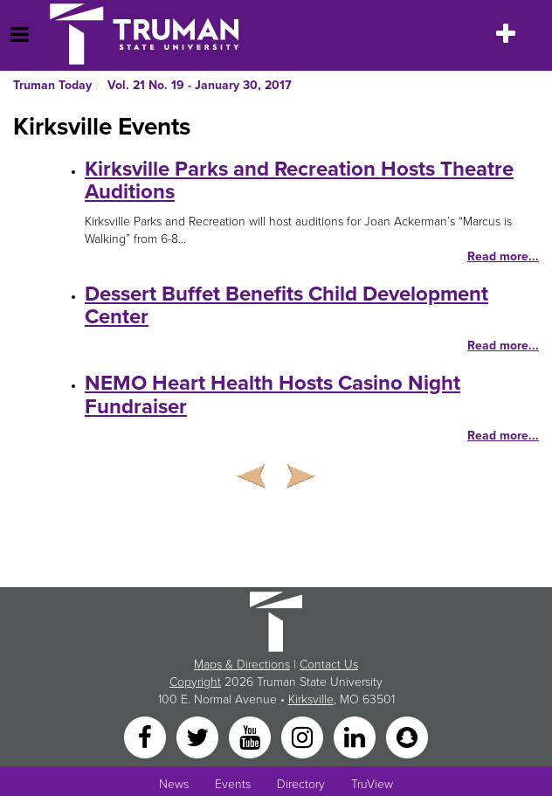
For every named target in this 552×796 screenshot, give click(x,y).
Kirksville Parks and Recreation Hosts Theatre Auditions (299, 180)
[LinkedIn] (356, 736)
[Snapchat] (407, 736)
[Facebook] (147, 736)
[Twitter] (199, 736)
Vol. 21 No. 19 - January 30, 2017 (199, 85)
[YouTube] (251, 736)
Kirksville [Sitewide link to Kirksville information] (311, 699)
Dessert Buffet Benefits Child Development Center (286, 305)
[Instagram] (304, 736)
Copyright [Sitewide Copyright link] (195, 682)
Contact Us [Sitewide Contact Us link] (329, 664)
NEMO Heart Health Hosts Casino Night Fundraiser (272, 394)
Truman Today (52, 85)
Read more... (503, 256)
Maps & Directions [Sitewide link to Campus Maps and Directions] (242, 664)
